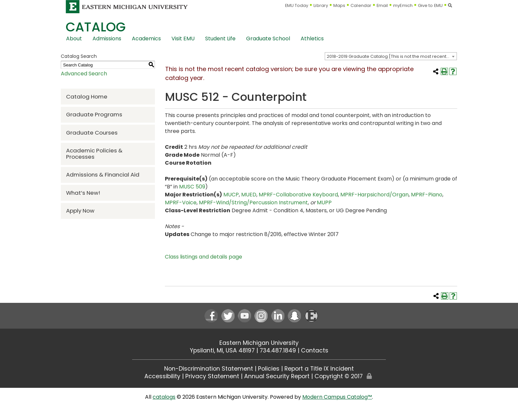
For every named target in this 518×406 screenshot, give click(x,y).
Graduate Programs (94, 114)
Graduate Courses (92, 133)
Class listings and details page (203, 257)
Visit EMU (183, 38)
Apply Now (80, 211)
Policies (268, 369)
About (74, 38)
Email (382, 5)
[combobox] (391, 56)
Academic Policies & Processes (94, 153)
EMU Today (297, 5)
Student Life (220, 38)
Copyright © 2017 (338, 376)
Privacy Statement (212, 376)
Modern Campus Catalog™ (337, 397)
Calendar (361, 5)
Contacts (314, 350)
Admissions (106, 38)
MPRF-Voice (181, 202)
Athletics (312, 38)
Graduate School (268, 38)
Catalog (96, 27)
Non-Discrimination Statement (208, 369)
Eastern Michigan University (259, 343)
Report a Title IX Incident (319, 369)
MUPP (324, 202)
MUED (248, 194)
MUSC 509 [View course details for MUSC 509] (192, 186)
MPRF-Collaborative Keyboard (298, 194)
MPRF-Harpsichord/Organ (374, 194)
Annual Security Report (277, 376)
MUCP (231, 194)
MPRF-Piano (426, 194)
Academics (146, 38)
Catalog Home (86, 97)
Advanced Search (84, 73)
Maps (339, 5)
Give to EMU (430, 5)
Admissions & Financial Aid (102, 175)
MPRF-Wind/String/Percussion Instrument (253, 202)
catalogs (164, 397)
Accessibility (162, 376)
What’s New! (83, 193)
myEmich (403, 5)
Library (321, 5)
